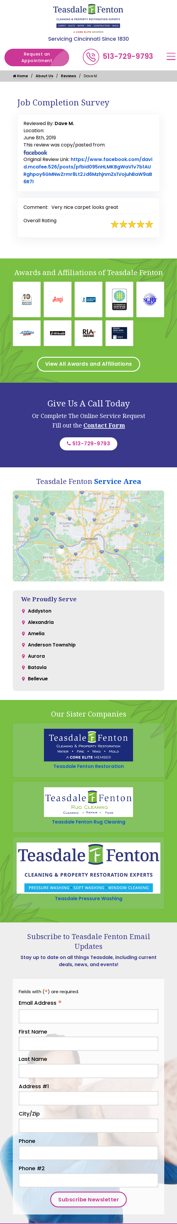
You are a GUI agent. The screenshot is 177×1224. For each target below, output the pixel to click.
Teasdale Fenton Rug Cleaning (89, 824)
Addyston (40, 613)
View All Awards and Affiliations (88, 365)
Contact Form (104, 426)
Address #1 (34, 1090)
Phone (27, 1144)
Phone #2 (32, 1172)
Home (20, 76)
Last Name (33, 1062)
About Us (44, 76)
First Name (33, 1035)
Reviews (68, 76)
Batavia (37, 672)
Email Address (40, 1006)
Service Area (117, 483)
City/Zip (29, 1117)
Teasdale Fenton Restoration (88, 768)
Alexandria (41, 625)
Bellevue (38, 684)
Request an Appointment (44, 57)
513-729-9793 (128, 56)
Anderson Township (52, 649)
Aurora (36, 660)
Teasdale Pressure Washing (88, 901)
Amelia (36, 637)
